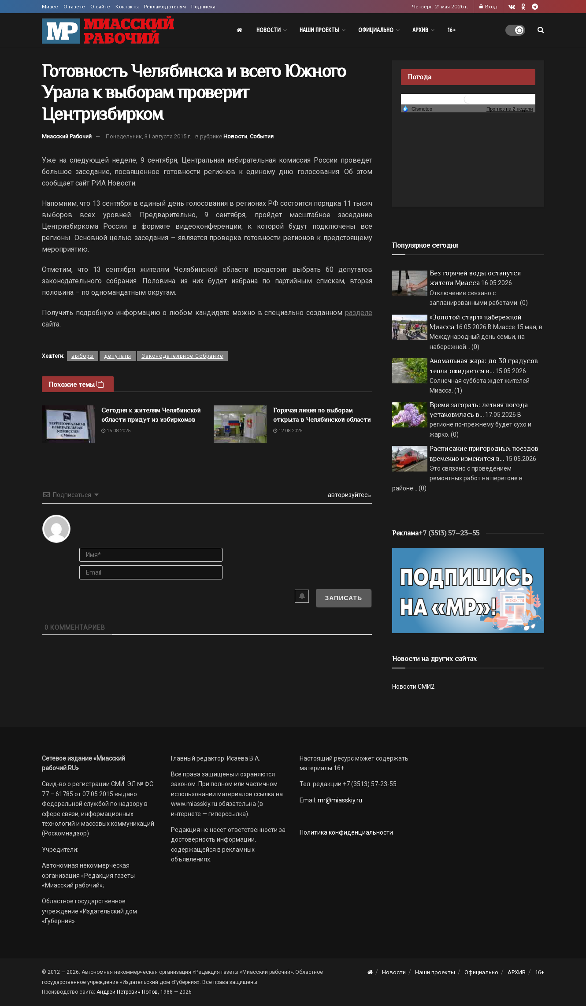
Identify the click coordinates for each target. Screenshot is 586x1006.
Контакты (127, 7)
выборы (82, 356)
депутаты (117, 356)
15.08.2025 (115, 431)
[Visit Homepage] (108, 30)
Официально (375, 29)
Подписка (203, 7)
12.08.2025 (287, 431)
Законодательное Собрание (182, 356)
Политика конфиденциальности (346, 832)
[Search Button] (541, 30)
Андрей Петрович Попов (127, 992)
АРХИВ (420, 29)
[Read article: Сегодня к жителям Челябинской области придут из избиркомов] (68, 424)
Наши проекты (319, 29)
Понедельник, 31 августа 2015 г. (148, 136)
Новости (268, 29)
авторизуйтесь (348, 494)
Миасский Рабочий (67, 136)
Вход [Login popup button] (488, 7)
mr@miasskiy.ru (339, 800)
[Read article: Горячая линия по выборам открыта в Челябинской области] (240, 424)
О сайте (100, 7)
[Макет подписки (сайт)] (468, 590)
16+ (451, 29)
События (262, 136)
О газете (74, 7)
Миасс (50, 7)
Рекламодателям (165, 7)
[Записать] (343, 598)
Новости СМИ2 (413, 686)
